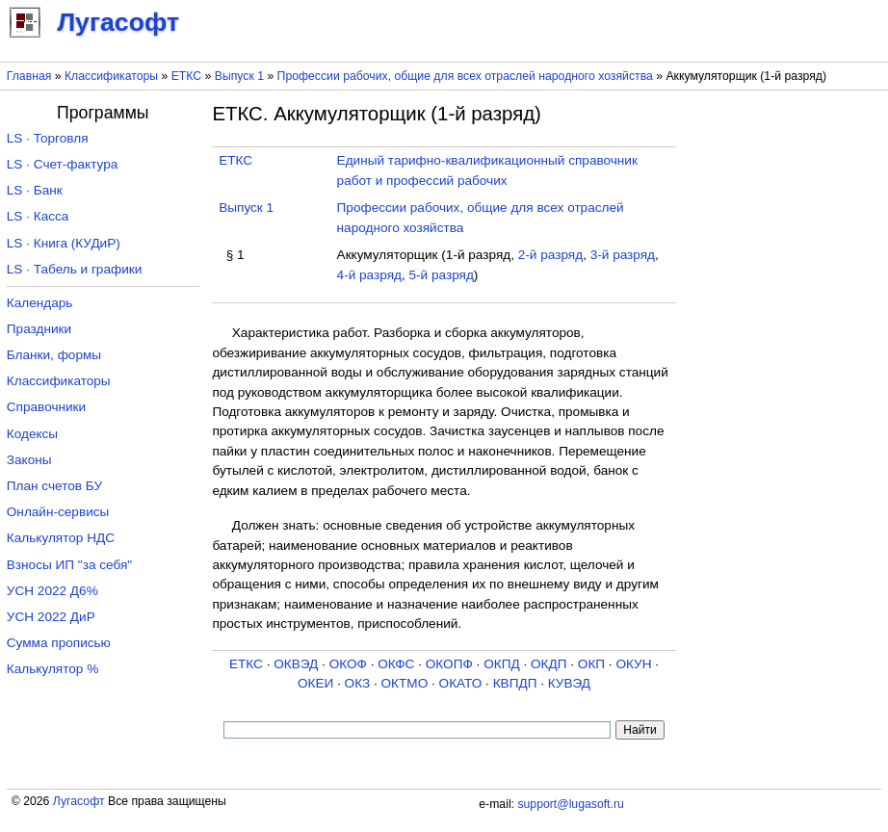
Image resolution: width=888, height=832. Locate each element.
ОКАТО (461, 683)
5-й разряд (441, 275)
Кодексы (32, 434)
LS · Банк (35, 190)
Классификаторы (111, 76)
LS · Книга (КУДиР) (63, 243)
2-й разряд (550, 254)
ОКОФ (348, 664)
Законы (29, 460)
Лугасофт (79, 801)
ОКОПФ (449, 664)
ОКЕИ (315, 683)
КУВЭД (569, 683)
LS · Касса (38, 216)
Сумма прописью (59, 643)
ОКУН (633, 664)
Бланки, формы (54, 355)
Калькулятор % (52, 669)
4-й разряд (369, 275)
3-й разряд (622, 254)
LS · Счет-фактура (62, 164)
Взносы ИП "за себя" (69, 565)
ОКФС (396, 664)
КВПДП (515, 683)
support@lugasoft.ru (570, 804)
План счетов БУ (54, 486)
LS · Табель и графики (75, 269)
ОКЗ (358, 683)
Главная (29, 76)
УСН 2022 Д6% (52, 591)
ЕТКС (186, 76)
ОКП (591, 664)
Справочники (46, 407)
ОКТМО (405, 683)
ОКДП (548, 664)
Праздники (39, 329)
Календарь (40, 303)
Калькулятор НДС (61, 538)
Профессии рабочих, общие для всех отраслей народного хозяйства (465, 76)
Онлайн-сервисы (58, 512)
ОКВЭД (296, 664)
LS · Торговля (48, 138)
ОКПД (501, 664)
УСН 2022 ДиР (51, 617)
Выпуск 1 (239, 76)
